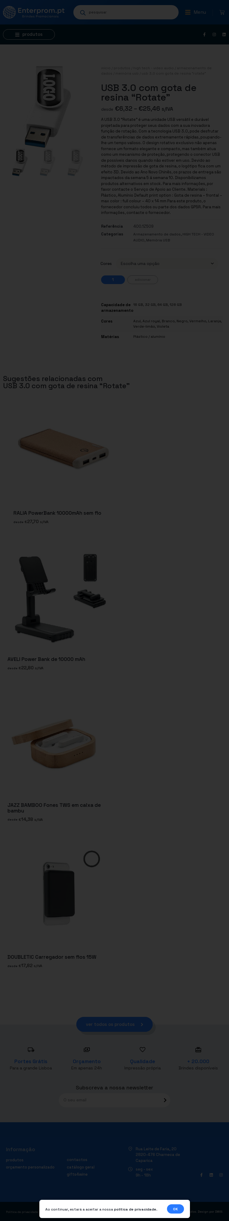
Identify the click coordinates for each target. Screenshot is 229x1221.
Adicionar (143, 280)
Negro (182, 321)
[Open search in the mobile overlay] (126, 12)
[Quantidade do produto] (113, 279)
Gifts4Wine (77, 1174)
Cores (106, 263)
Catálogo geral (81, 1167)
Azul (137, 321)
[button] (195, 12)
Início (106, 68)
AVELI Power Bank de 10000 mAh (46, 659)
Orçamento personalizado (30, 1167)
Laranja (214, 321)
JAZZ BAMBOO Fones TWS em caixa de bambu (54, 808)
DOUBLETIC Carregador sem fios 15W (51, 957)
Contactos (77, 1159)
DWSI (218, 1212)
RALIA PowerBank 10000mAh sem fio (57, 513)
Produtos (122, 68)
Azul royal (151, 321)
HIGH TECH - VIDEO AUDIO (153, 68)
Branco (168, 321)
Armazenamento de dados (157, 234)
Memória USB (127, 73)
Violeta (163, 326)
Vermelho (197, 321)
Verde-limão (144, 326)
